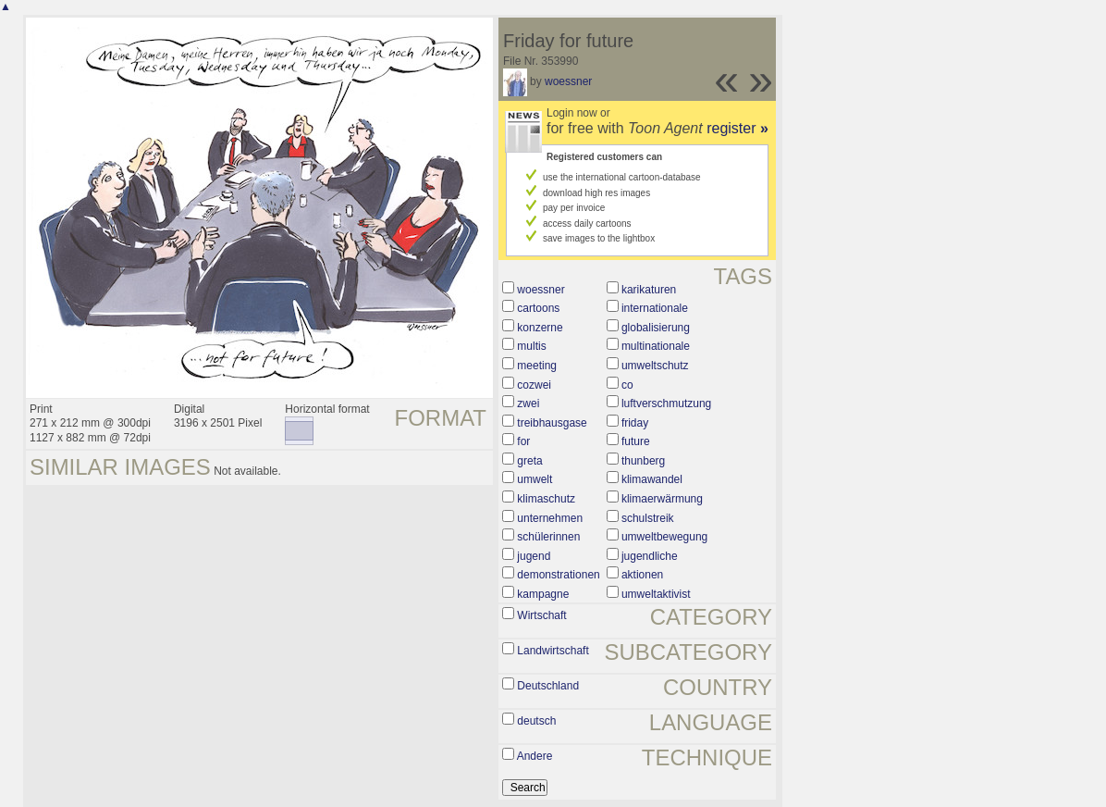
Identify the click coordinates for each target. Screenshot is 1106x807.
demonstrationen (558, 574)
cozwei (534, 385)
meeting (537, 365)
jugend (533, 556)
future (635, 441)
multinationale (655, 346)
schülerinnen (548, 536)
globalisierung (655, 327)
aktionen (642, 574)
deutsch (536, 720)
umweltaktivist (656, 594)
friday (634, 422)
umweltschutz (655, 365)
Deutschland (548, 685)
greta (529, 460)
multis (531, 346)
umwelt (534, 479)
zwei (528, 403)
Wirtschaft (541, 615)
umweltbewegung (664, 536)
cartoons (538, 308)
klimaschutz (546, 498)
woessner (568, 81)
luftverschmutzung (666, 403)
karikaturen (648, 289)
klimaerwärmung (662, 498)
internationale (654, 308)
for (523, 441)
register (737, 128)
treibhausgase (551, 422)
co (627, 385)
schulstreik (647, 518)
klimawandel (651, 479)
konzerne (539, 327)
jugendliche (649, 556)
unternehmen (550, 518)
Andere (535, 756)
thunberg (643, 460)
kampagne (543, 594)
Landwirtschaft (552, 650)
